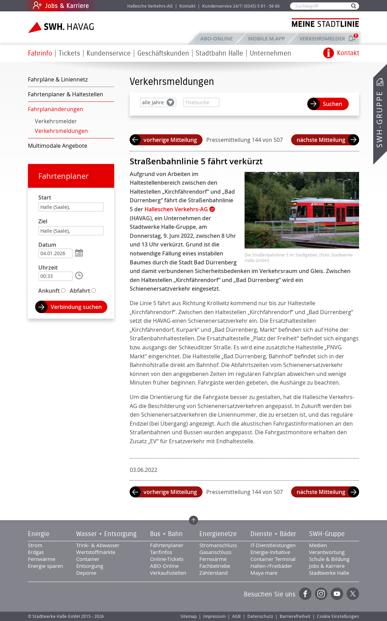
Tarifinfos (161, 552)
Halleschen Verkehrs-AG (176, 209)
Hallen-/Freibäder (271, 565)
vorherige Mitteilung (170, 140)
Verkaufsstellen (168, 572)
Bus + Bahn (166, 534)
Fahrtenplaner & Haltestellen (65, 94)
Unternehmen (270, 53)
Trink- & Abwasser (97, 545)
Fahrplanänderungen (55, 109)
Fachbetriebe (214, 565)
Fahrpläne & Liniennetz (58, 79)
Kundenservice (109, 53)
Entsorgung (89, 565)
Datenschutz (260, 616)
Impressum (214, 616)
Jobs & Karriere (107, 5)
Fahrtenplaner (63, 176)
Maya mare (263, 572)
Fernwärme (41, 558)
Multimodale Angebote (57, 145)
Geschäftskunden (163, 53)
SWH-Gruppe (379, 119)
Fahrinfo (40, 53)
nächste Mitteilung (321, 140)
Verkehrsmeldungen (61, 131)
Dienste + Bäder (273, 534)
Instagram (321, 594)
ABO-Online (216, 38)
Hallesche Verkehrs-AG (150, 6)
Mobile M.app (266, 38)
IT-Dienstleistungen (273, 545)
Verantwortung (327, 552)
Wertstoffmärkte (95, 552)
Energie (38, 534)
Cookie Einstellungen (338, 616)
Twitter (353, 594)
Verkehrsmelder (324, 38)
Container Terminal (273, 558)
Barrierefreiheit (295, 616)
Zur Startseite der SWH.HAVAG (62, 27)
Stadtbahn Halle (219, 53)
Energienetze (218, 534)
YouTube (337, 594)
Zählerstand (213, 572)
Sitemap (188, 616)
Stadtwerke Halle (329, 572)
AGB (236, 616)
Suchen (332, 104)
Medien (318, 545)
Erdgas (36, 552)
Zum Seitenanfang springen (193, 520)
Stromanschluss (218, 545)
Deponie (86, 572)
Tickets (69, 53)
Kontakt (187, 6)
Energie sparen (45, 565)
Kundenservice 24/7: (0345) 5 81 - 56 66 (241, 6)
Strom (35, 545)
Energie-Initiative (270, 552)
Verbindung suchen (76, 307)
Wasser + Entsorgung (106, 534)
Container (87, 558)
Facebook (305, 594)
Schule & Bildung (329, 558)
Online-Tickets (166, 558)
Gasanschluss (215, 552)
